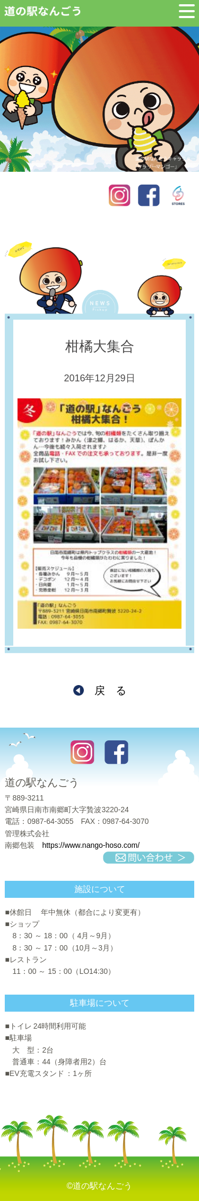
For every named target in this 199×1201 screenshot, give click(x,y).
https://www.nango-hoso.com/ (91, 845)
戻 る (110, 690)
